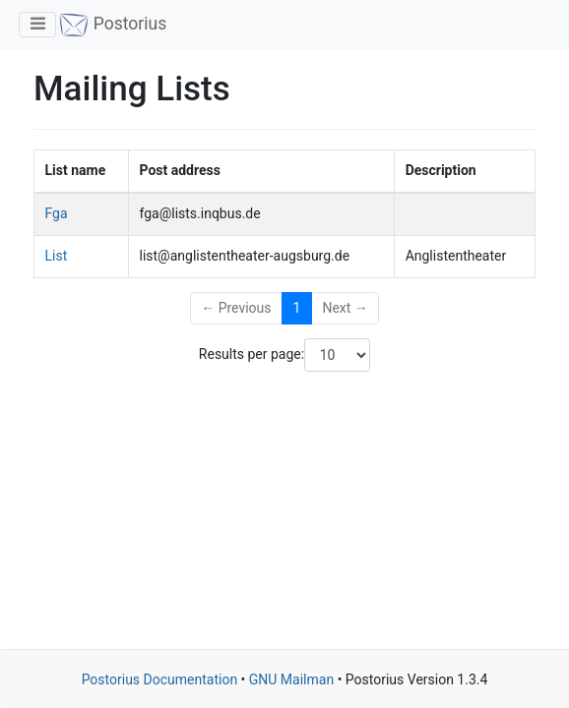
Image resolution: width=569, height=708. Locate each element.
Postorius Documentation (160, 679)
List (56, 256)
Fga (56, 213)
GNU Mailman (291, 679)
